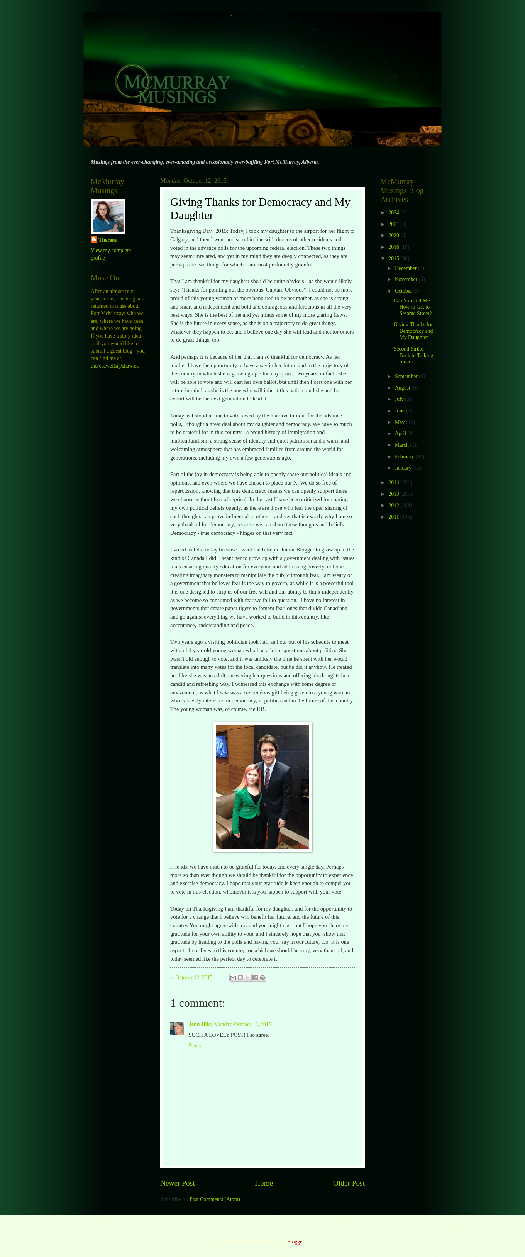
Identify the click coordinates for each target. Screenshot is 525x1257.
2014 (394, 482)
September (407, 376)
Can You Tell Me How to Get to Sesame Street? (412, 307)
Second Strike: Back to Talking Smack (413, 355)
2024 (394, 212)
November (407, 279)
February (405, 457)
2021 (394, 224)
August (403, 388)
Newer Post (177, 1183)
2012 (394, 505)
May (400, 422)
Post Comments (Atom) (215, 1199)
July (400, 399)
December (406, 268)
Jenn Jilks (200, 1024)
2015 (394, 258)
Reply (195, 1045)
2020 (394, 235)
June (400, 411)
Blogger (295, 1242)
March (402, 445)
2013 (394, 494)
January (404, 468)
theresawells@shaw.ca (115, 366)
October (404, 291)
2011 (394, 517)
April (401, 433)
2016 (394, 247)
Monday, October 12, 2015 (242, 1024)
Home (264, 1183)
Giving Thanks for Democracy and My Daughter (413, 331)
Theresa (107, 240)
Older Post (349, 1183)
